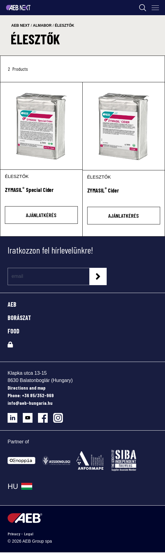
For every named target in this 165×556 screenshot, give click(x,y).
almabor (42, 25)
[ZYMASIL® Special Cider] (41, 125)
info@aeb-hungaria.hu (30, 403)
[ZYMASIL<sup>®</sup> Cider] (123, 194)
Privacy (14, 533)
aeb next (20, 25)
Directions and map (27, 388)
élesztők (64, 25)
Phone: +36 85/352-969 (31, 395)
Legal (28, 533)
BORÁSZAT (19, 317)
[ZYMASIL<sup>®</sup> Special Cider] (41, 193)
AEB (12, 304)
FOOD (13, 331)
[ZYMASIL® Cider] (123, 126)
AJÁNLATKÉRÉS (41, 215)
